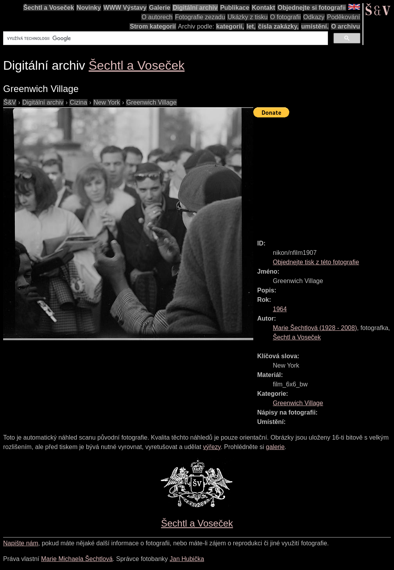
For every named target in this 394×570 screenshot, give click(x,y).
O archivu (345, 26)
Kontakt (263, 7)
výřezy (211, 447)
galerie (275, 447)
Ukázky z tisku (247, 17)
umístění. (315, 26)
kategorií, (230, 26)
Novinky (89, 7)
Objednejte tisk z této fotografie (316, 262)
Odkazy (313, 17)
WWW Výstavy (125, 7)
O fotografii (285, 17)
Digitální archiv (195, 7)
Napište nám (20, 543)
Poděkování (343, 17)
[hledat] (164, 38)
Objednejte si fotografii (312, 7)
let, (251, 26)
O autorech (156, 17)
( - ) (315, 328)
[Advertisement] (323, 175)
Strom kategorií (153, 26)
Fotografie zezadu (200, 17)
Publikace (234, 7)
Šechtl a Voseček (48, 7)
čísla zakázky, (278, 26)
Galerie (159, 7)
